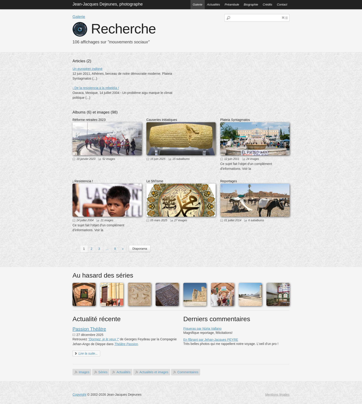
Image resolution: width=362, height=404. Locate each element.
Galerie (197, 4)
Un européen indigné (87, 69)
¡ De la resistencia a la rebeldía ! (95, 88)
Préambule (232, 4)
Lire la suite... (88, 353)
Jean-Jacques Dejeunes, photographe (107, 4)
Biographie (251, 4)
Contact (282, 4)
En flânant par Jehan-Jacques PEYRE (210, 339)
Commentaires (187, 372)
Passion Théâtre (89, 329)
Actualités (213, 4)
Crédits (267, 4)
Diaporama (139, 248)
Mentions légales (277, 394)
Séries (103, 372)
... (107, 249)
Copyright (79, 394)
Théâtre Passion (126, 344)
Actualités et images (153, 372)
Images (84, 372)
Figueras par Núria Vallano (202, 328)
